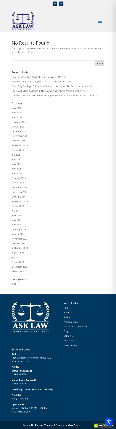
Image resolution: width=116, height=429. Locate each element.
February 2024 (19, 229)
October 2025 (18, 140)
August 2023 (18, 252)
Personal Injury (71, 321)
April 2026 (16, 112)
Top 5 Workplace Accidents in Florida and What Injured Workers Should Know (49, 90)
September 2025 (20, 145)
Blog (14, 283)
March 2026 (17, 117)
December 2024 (19, 187)
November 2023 (19, 238)
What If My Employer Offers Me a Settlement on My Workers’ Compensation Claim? (52, 86)
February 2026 (19, 122)
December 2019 (19, 266)
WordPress (74, 425)
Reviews (68, 317)
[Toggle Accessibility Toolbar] (108, 421)
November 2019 (19, 271)
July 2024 (16, 210)
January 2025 (18, 182)
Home (67, 307)
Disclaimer (69, 340)
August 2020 (18, 262)
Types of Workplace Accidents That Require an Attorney (39, 76)
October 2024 (18, 196)
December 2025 (19, 131)
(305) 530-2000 (19, 383)
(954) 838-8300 (19, 374)
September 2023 (20, 247)
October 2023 (18, 243)
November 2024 (19, 192)
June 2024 (16, 215)
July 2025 (16, 154)
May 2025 (16, 164)
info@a (15, 398)
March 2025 (17, 173)
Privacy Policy (70, 345)
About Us (68, 312)
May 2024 (16, 220)
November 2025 (19, 135)
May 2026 (16, 108)
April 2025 (16, 168)
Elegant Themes (44, 425)
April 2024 (16, 224)
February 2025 (19, 178)
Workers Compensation (75, 326)
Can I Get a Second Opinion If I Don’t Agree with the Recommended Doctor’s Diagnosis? (55, 95)
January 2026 (18, 126)
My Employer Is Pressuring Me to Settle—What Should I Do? (41, 81)
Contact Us (69, 335)
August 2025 (18, 150)
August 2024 (18, 205)
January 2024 (18, 234)
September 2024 (20, 201)
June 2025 (16, 159)
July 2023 (16, 257)
